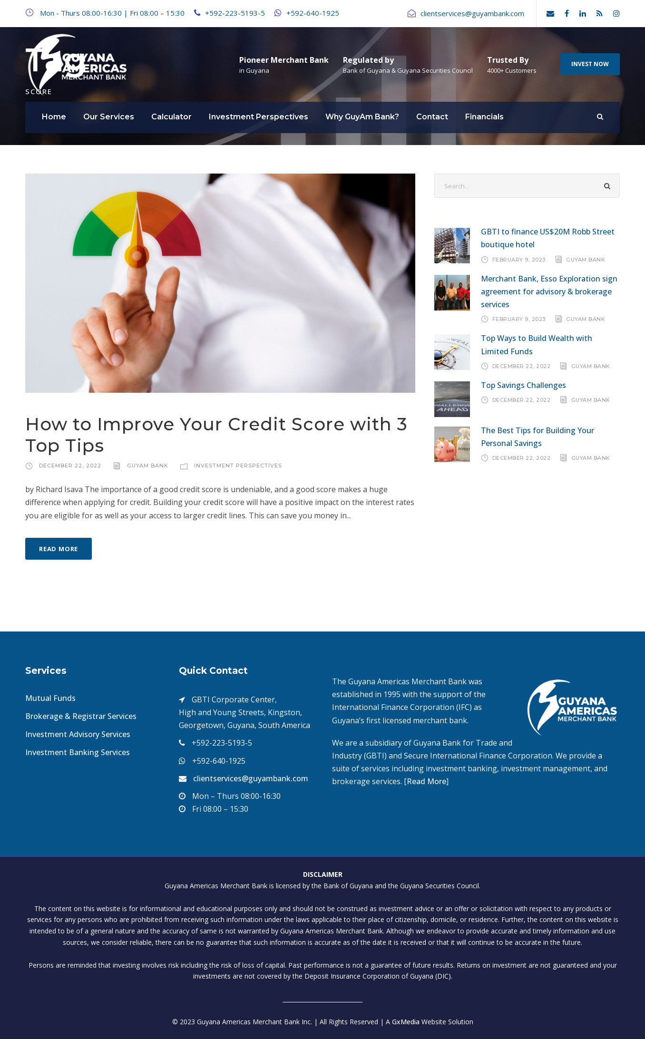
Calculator (171, 116)
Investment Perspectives (258, 116)
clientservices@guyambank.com (250, 778)
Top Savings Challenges (523, 385)
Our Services (108, 116)
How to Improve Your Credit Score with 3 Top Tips (216, 434)
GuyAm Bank (147, 465)
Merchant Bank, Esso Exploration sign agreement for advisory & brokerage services (549, 291)
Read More (58, 548)
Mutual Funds (50, 698)
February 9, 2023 (519, 259)
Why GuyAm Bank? (362, 116)
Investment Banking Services (77, 752)
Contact (432, 116)
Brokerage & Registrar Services (81, 716)
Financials (484, 116)
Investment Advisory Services (77, 734)
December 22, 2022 (70, 465)
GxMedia (406, 1021)
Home (54, 116)
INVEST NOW (590, 64)
